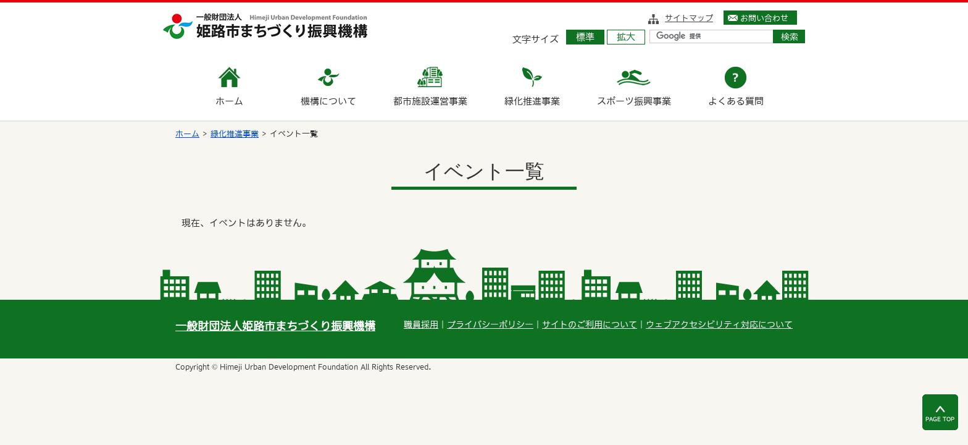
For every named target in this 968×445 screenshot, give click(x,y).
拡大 (626, 36)
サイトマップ (689, 18)
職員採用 (421, 324)
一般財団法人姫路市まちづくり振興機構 (275, 326)
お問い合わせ (764, 18)
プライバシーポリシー (490, 324)
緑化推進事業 (235, 134)
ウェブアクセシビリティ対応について (719, 324)
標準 (585, 36)
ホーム (187, 134)
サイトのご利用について (589, 324)
